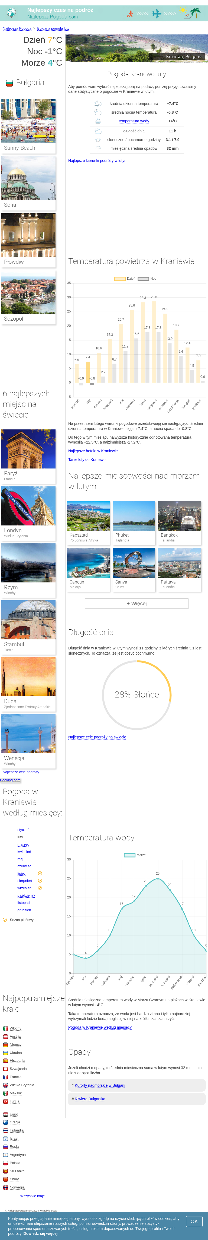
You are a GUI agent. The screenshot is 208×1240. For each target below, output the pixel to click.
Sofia (10, 205)
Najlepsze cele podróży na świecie (97, 737)
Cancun (77, 582)
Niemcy (15, 1045)
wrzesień (24, 888)
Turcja (9, 650)
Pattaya (168, 582)
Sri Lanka (17, 1171)
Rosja (14, 1147)
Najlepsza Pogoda (17, 28)
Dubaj (11, 701)
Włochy (9, 593)
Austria (15, 1036)
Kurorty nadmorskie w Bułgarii (100, 1085)
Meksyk (16, 1093)
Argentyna (18, 1155)
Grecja (15, 1122)
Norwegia (17, 1187)
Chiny (14, 1179)
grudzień (24, 910)
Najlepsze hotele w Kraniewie (93, 451)
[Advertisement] (137, 205)
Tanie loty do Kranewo (87, 459)
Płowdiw (14, 262)
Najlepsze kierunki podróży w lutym (98, 160)
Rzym (11, 587)
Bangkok (169, 535)
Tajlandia (17, 1130)
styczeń (24, 830)
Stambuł (14, 644)
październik (26, 895)
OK (194, 1221)
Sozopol (13, 318)
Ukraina (16, 1053)
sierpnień (25, 881)
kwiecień (24, 852)
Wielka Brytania (16, 536)
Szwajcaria (18, 1069)
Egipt (14, 1114)
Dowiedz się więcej (41, 1233)
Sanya (121, 582)
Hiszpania (17, 1061)
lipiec (22, 873)
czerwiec (24, 866)
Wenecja (14, 758)
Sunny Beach (19, 148)
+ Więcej (137, 603)
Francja (9, 479)
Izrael (14, 1138)
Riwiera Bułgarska (90, 1099)
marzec (23, 844)
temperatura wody (134, 121)
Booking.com (10, 780)
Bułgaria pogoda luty (53, 28)
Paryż (11, 473)
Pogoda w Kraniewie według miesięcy (100, 1027)
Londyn (13, 530)
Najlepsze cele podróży (21, 772)
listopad (24, 903)
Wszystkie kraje (32, 1196)
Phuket (122, 535)
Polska (15, 1163)
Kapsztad (79, 535)
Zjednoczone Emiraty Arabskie (27, 707)
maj (20, 859)
